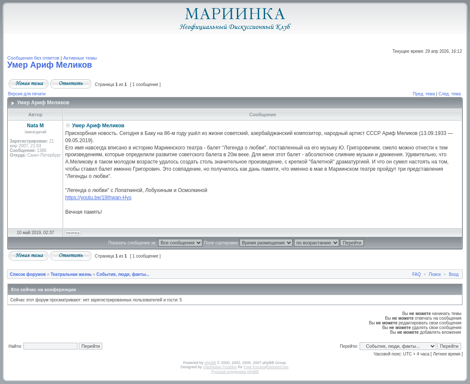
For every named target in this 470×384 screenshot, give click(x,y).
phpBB (210, 363)
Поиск (435, 274)
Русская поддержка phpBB (235, 372)
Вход (453, 274)
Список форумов (28, 274)
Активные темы (80, 57)
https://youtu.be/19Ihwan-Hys (98, 198)
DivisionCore (277, 367)
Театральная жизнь (71, 274)
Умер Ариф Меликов (49, 64)
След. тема (449, 94)
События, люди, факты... (122, 274)
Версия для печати (27, 94)
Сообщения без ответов (33, 57)
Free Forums (255, 367)
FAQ (416, 274)
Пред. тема (424, 94)
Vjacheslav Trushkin (220, 367)
